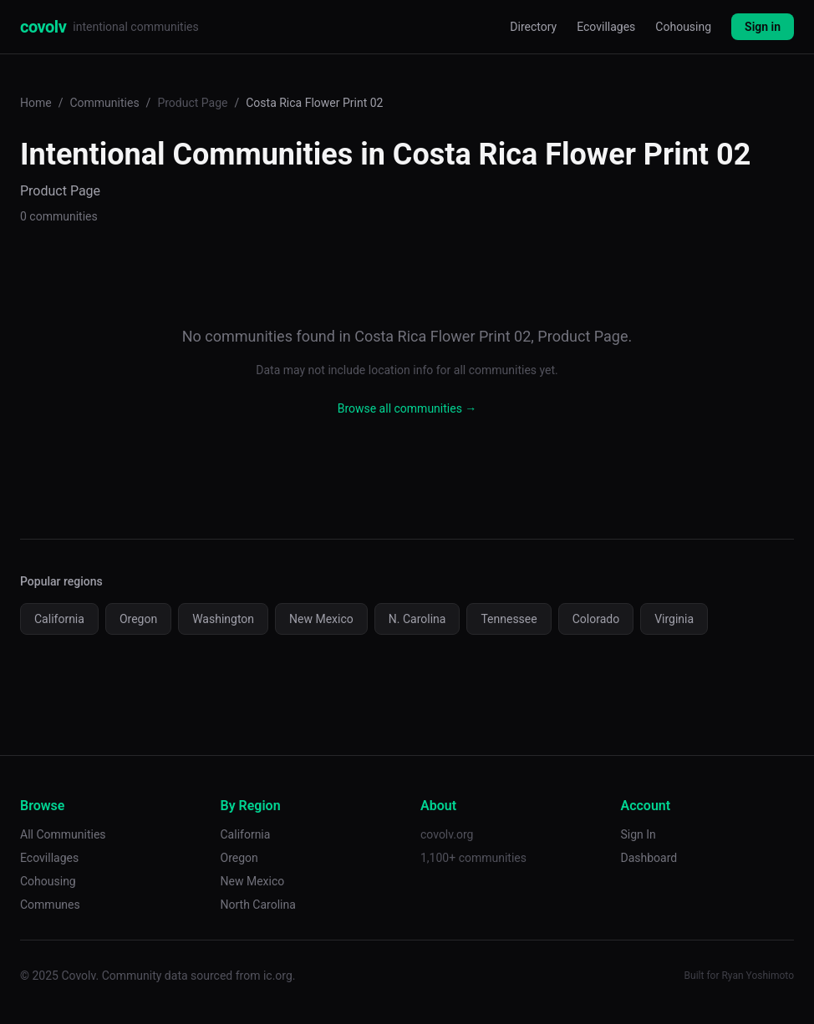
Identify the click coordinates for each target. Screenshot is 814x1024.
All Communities (63, 834)
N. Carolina (417, 619)
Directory (533, 26)
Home (36, 102)
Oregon (138, 619)
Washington (223, 619)
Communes (50, 904)
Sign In (638, 834)
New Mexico (321, 619)
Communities (104, 102)
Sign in (763, 26)
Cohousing (683, 26)
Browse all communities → (407, 408)
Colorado (595, 619)
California (59, 619)
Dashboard (649, 857)
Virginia (674, 619)
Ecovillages (606, 26)
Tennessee (509, 619)
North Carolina (258, 904)
